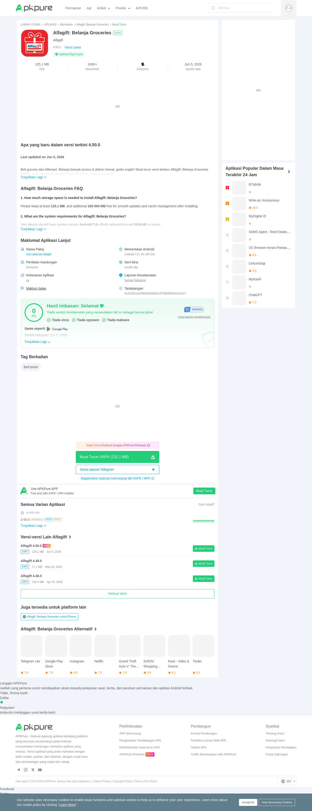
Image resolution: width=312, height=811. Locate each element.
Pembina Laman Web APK (208, 740)
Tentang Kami (275, 733)
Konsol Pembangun (204, 733)
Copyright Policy (122, 781)
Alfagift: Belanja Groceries (92, 24)
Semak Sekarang (135, 280)
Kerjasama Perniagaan (281, 747)
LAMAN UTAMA (31, 24)
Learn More (67, 805)
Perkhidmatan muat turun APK (139, 747)
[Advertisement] (117, 106)
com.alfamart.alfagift (38, 254)
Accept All (248, 802)
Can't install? (206, 504)
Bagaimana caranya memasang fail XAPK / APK (117, 478)
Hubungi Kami (275, 740)
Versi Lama (72, 47)
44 (27, 280)
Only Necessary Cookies (277, 802)
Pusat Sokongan (277, 754)
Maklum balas (36, 288)
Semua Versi (117, 593)
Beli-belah (66, 24)
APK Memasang (130, 733)
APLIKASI (50, 24)
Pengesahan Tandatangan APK (140, 740)
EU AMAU (151, 781)
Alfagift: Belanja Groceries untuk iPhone (49, 616)
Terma (138, 781)
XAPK (117, 33)
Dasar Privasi (101, 781)
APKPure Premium (132, 754)
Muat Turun (204, 491)
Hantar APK (199, 747)
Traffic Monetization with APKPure (213, 754)
